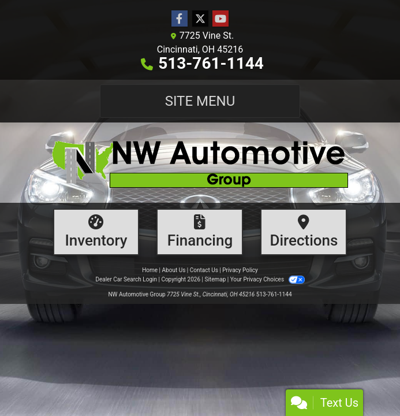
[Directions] (303, 232)
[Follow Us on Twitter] (200, 19)
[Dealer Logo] (200, 162)
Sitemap (215, 279)
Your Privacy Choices (267, 279)
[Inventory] (96, 232)
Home (150, 270)
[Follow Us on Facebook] (179, 19)
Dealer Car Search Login (126, 279)
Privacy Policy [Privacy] (240, 270)
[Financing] (199, 232)
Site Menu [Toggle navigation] (200, 101)
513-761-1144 (211, 63)
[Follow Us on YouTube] (220, 19)
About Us (174, 270)
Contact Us (204, 270)
